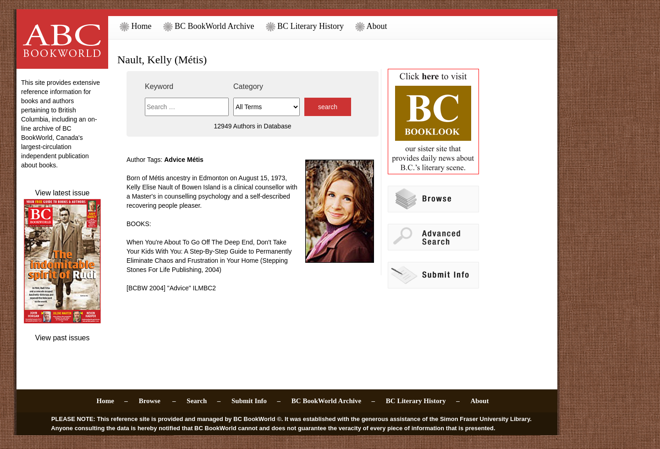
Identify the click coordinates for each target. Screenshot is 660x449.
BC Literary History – (423, 401)
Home (136, 26)
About (371, 26)
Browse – (157, 401)
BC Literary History (305, 26)
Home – (112, 401)
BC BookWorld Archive (208, 26)
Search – (203, 401)
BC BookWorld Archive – (333, 401)
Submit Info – (255, 401)
